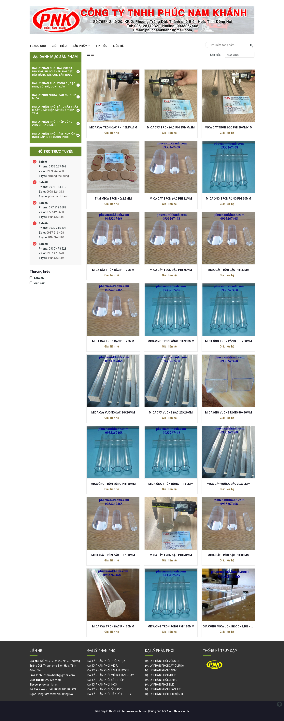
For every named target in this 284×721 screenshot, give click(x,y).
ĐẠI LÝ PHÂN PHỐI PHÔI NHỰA (106, 660)
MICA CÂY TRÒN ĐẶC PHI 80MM (228, 555)
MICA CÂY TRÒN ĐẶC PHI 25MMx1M (171, 127)
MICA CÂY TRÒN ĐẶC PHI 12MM (171, 198)
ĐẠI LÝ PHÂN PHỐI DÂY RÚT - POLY (109, 694)
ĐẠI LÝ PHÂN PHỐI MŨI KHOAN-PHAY (110, 675)
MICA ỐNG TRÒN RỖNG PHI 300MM (171, 341)
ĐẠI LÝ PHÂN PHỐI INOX (102, 684)
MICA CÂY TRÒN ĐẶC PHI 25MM (171, 269)
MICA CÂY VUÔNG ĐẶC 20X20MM (171, 412)
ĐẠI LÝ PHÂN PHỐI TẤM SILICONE (108, 670)
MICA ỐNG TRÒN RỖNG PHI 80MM (113, 483)
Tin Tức (101, 45)
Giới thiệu (59, 45)
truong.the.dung (58, 175)
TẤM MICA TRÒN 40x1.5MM (113, 198)
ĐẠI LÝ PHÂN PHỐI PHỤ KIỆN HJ (164, 694)
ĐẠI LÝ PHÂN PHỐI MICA (102, 665)
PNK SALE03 (56, 216)
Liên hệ (118, 45)
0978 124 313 (53, 191)
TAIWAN (37, 278)
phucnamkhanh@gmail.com (57, 675)
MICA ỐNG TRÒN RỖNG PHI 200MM (228, 341)
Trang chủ (38, 45)
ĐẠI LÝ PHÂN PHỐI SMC (160, 684)
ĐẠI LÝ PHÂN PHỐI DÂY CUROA (164, 665)
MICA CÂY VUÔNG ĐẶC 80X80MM (113, 412)
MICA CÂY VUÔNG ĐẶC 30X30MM (228, 483)
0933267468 (53, 679)
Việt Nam (38, 283)
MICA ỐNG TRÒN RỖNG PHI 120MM (171, 626)
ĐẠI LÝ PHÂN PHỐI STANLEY (163, 689)
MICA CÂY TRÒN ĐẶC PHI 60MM (113, 626)
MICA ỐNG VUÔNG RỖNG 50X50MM (228, 412)
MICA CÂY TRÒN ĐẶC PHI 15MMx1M (113, 127)
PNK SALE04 (56, 237)
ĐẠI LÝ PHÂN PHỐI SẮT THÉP (105, 679)
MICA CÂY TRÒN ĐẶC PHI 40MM (228, 269)
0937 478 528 (52, 253)
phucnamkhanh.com (134, 711)
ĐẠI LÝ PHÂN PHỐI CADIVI (161, 670)
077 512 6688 (52, 212)
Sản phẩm (81, 45)
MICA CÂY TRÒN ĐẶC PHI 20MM (113, 269)
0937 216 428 (52, 232)
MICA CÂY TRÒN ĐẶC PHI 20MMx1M (228, 127)
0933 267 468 (54, 171)
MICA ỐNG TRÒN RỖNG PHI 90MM (228, 198)
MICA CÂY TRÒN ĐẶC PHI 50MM (171, 555)
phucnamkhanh (58, 196)
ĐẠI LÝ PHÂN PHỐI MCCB (160, 675)
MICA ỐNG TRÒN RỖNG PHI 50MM (170, 483)
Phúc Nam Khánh (178, 711)
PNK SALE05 (56, 257)
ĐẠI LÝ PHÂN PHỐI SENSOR (162, 679)
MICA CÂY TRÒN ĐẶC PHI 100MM (113, 555)
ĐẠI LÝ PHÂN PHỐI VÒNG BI (162, 660)
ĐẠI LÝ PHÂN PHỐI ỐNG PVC (105, 689)
